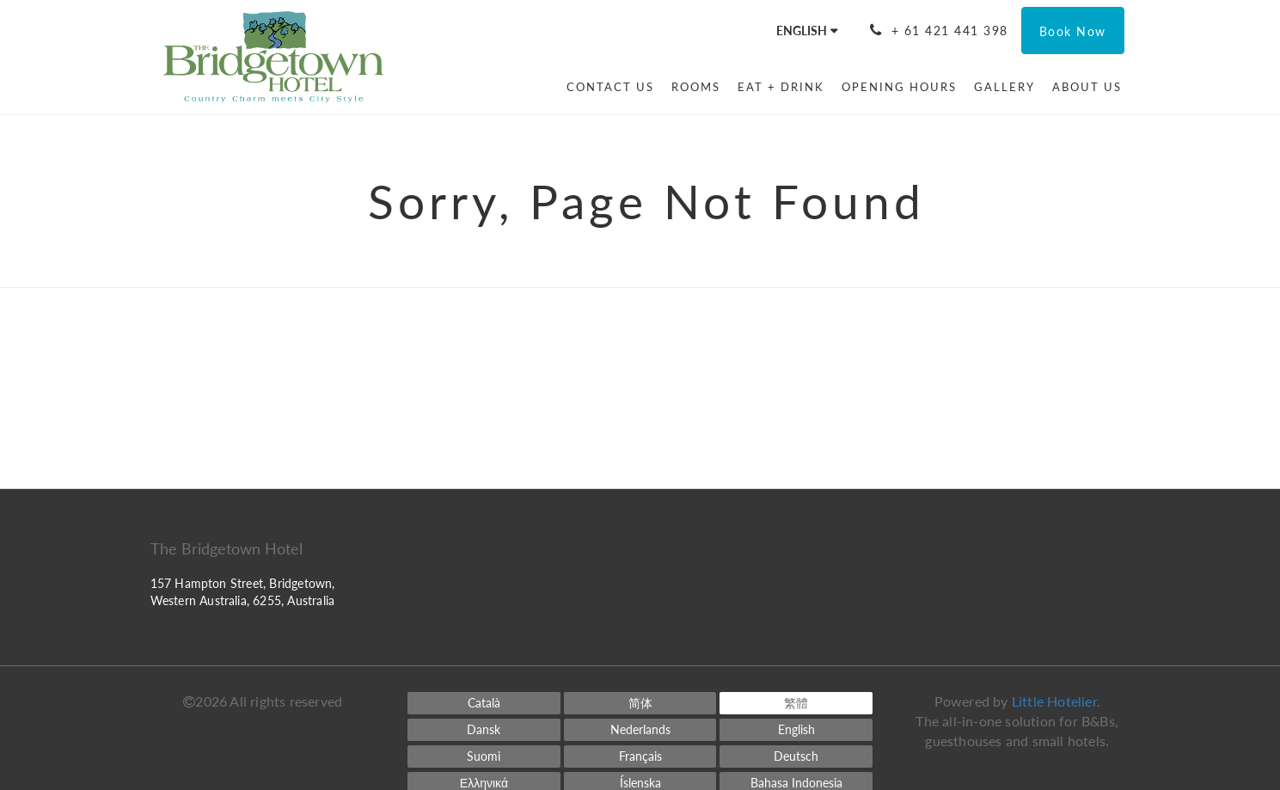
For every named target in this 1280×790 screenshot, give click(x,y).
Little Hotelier (1054, 701)
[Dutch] (640, 730)
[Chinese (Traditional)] (796, 703)
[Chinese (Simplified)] (640, 703)
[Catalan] (483, 703)
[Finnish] (483, 756)
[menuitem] (610, 86)
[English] (796, 730)
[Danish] (483, 730)
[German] (796, 756)
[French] (640, 756)
